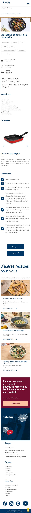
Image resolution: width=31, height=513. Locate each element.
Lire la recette (7, 308)
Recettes (9, 8)
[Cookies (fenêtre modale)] (28, 510)
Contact (8, 493)
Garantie (8, 487)
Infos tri (8, 495)
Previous (4, 146)
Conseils (8, 469)
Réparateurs (9, 491)
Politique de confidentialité (19, 511)
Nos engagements (10, 475)
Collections (9, 467)
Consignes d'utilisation (12, 485)
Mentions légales (9, 511)
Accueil (3, 8)
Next (27, 146)
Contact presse (10, 448)
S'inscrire (16, 403)
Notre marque (9, 473)
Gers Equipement (21, 456)
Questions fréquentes (11, 489)
